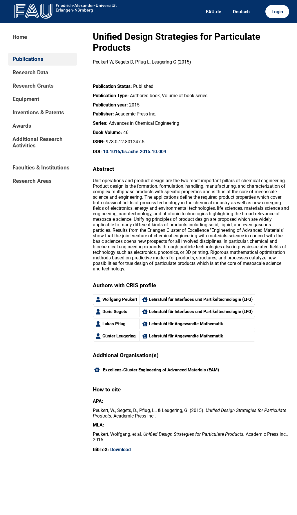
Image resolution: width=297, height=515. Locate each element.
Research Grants (33, 86)
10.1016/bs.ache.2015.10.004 (134, 151)
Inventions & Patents (38, 112)
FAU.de (213, 12)
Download (120, 449)
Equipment (25, 99)
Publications (28, 59)
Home (19, 37)
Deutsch (241, 12)
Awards (21, 126)
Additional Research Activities (37, 142)
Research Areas (32, 181)
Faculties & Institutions (41, 168)
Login (277, 12)
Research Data (30, 72)
